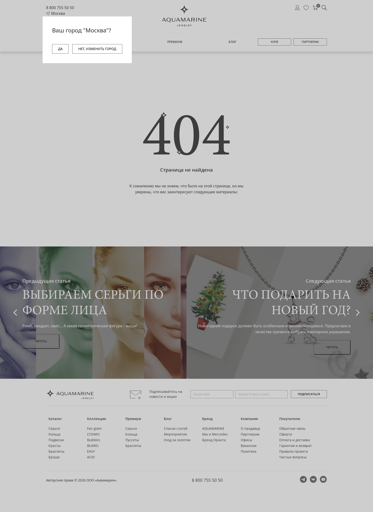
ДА (60, 48)
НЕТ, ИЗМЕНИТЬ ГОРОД (97, 48)
